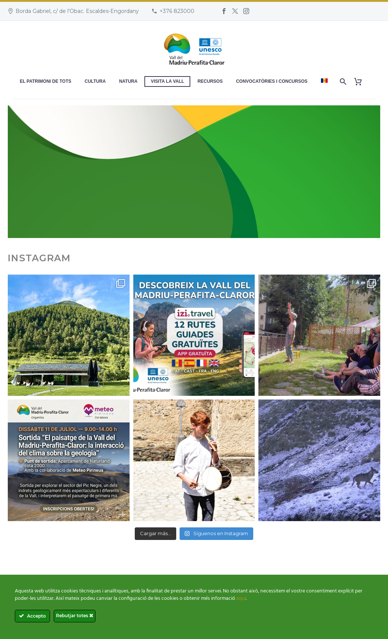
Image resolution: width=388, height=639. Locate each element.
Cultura (95, 81)
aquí (241, 598)
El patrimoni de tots (45, 81)
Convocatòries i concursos (271, 81)
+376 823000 (177, 11)
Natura (128, 81)
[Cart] (361, 81)
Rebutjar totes (74, 615)
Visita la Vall (167, 81)
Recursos (210, 81)
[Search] (342, 81)
